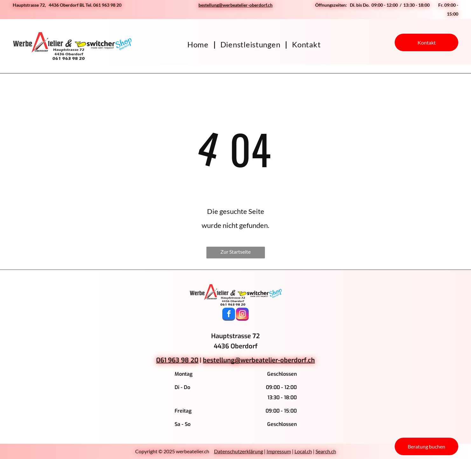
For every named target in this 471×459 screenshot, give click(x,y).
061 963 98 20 (177, 360)
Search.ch (325, 451)
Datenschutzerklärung (238, 451)
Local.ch (303, 451)
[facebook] (228, 315)
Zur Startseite (235, 252)
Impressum (279, 451)
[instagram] (242, 315)
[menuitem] (199, 44)
